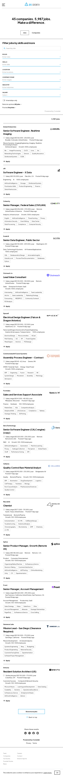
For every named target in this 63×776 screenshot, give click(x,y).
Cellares (6, 464)
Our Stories (6, 758)
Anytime (12, 107)
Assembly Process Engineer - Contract (23, 357)
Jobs (24, 33)
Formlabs (6, 391)
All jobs (18, 104)
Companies (36, 33)
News (5, 764)
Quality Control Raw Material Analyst (22, 467)
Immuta (6, 668)
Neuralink (6, 502)
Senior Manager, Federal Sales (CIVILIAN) (24, 205)
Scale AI (6, 236)
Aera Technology (9, 426)
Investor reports (22, 758)
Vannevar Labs (8, 624)
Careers (19, 753)
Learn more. (47, 773)
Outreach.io (7, 273)
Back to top (31, 717)
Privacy (28, 743)
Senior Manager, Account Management (23, 589)
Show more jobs (31, 711)
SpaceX (6, 313)
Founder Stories (8, 761)
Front (5, 585)
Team (4, 753)
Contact (19, 756)
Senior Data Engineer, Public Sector (21, 240)
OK (57, 773)
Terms (34, 743)
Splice (5, 542)
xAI (4, 168)
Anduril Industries (9, 127)
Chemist (7, 505)
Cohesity (6, 201)
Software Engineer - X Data (17, 172)
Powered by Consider (53, 111)
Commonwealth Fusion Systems (15, 354)
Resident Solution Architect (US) (19, 671)
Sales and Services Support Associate (22, 394)
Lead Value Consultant (14, 277)
